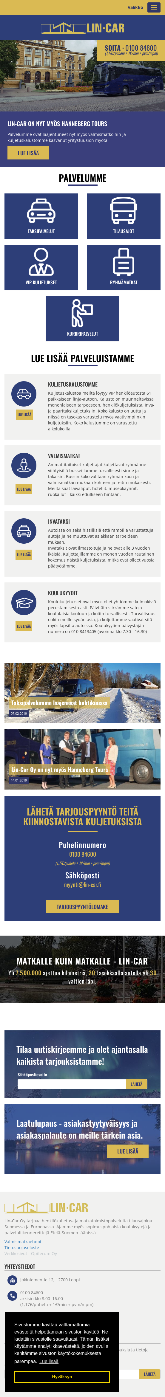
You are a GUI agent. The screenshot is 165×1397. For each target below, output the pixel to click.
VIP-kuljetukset (41, 282)
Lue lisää (28, 153)
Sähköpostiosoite (32, 1074)
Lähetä (136, 1084)
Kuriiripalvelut (82, 333)
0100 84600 (141, 47)
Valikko (135, 7)
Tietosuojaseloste (21, 1247)
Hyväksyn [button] (62, 1376)
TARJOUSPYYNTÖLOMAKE (82, 907)
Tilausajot (123, 231)
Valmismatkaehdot (22, 1241)
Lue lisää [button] (48, 1361)
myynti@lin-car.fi (82, 884)
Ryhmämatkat (124, 282)
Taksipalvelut (41, 231)
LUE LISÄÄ (24, 414)
